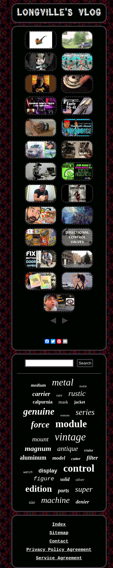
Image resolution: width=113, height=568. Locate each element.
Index (59, 524)
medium (38, 385)
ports (63, 491)
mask (63, 402)
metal (62, 382)
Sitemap (58, 533)
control (78, 468)
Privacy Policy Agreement (58, 549)
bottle (83, 386)
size (32, 502)
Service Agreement (59, 558)
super (84, 489)
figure (43, 479)
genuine (38, 411)
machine (55, 500)
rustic (77, 393)
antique (67, 448)
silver (80, 479)
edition (38, 489)
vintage (70, 437)
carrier (41, 393)
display (48, 471)
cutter (75, 458)
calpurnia (42, 401)
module (71, 423)
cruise (88, 450)
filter (92, 458)
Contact (58, 541)
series (85, 412)
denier (82, 502)
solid (65, 479)
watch (28, 472)
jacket (79, 402)
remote (65, 415)
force (40, 424)
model (58, 458)
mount (40, 439)
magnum (38, 448)
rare (59, 395)
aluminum (33, 457)
